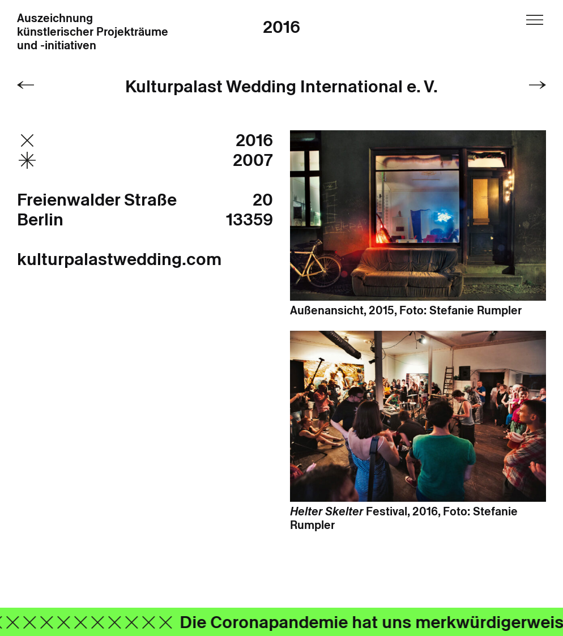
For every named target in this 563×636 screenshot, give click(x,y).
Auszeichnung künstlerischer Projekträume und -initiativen (92, 32)
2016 (281, 27)
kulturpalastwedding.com (119, 259)
